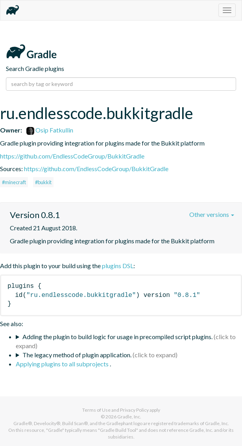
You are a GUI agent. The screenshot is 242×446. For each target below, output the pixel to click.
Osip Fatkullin (49, 130)
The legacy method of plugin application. (76, 354)
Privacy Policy (134, 410)
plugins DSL (117, 265)
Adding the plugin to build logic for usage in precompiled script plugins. (117, 336)
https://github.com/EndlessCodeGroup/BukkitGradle (72, 156)
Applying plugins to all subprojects (63, 364)
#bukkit (43, 182)
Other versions (211, 214)
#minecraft (14, 182)
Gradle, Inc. (129, 417)
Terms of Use (96, 410)
